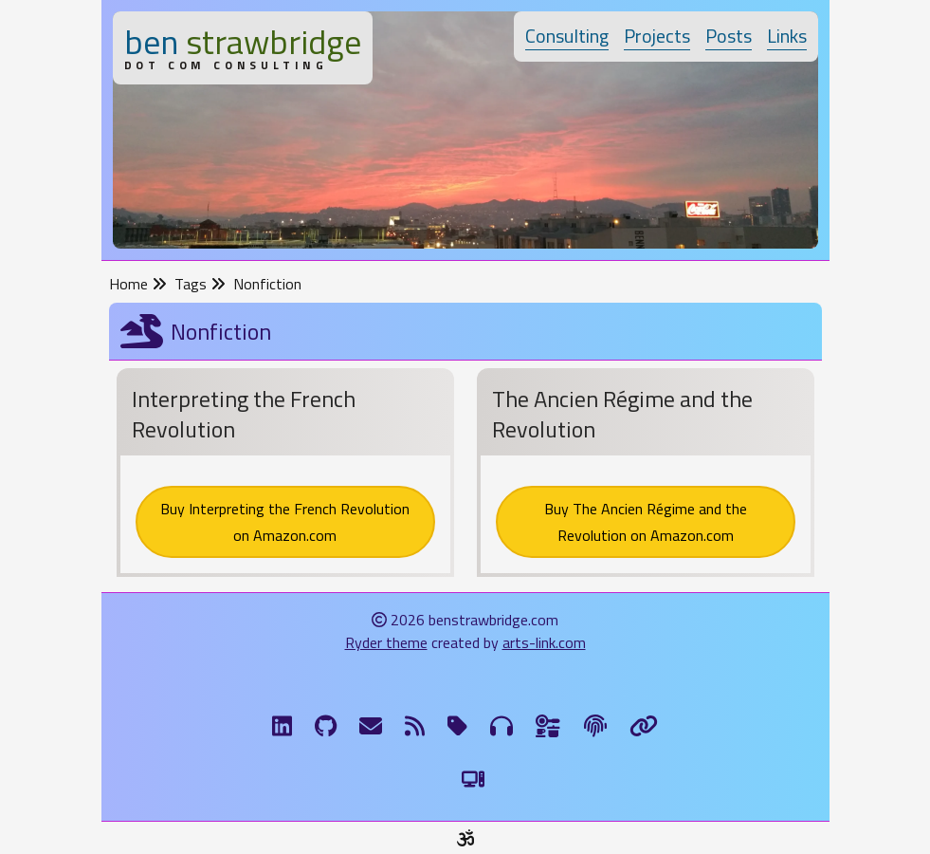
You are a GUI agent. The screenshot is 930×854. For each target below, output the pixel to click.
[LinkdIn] (282, 726)
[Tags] (457, 726)
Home (138, 283)
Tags (200, 283)
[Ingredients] (548, 726)
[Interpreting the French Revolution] (285, 476)
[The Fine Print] (595, 726)
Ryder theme (386, 642)
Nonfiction (267, 283)
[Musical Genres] (501, 726)
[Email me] (370, 726)
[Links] (643, 726)
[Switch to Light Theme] (473, 779)
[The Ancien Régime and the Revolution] (645, 476)
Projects (657, 35)
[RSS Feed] (415, 726)
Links (787, 35)
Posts (728, 35)
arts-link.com (544, 642)
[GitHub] (326, 726)
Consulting (567, 35)
